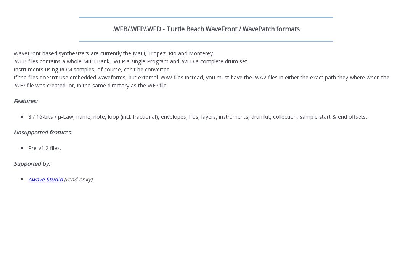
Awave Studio (45, 179)
